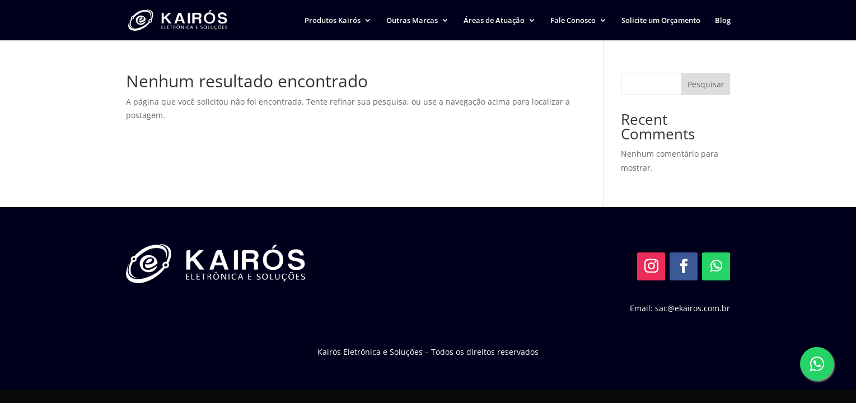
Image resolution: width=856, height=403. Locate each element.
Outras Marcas (412, 20)
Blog (723, 20)
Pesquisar (705, 84)
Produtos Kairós (333, 20)
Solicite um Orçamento (660, 20)
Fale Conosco (573, 20)
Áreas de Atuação (494, 20)
